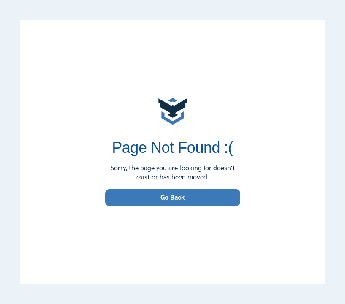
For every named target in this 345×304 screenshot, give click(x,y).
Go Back (172, 197)
